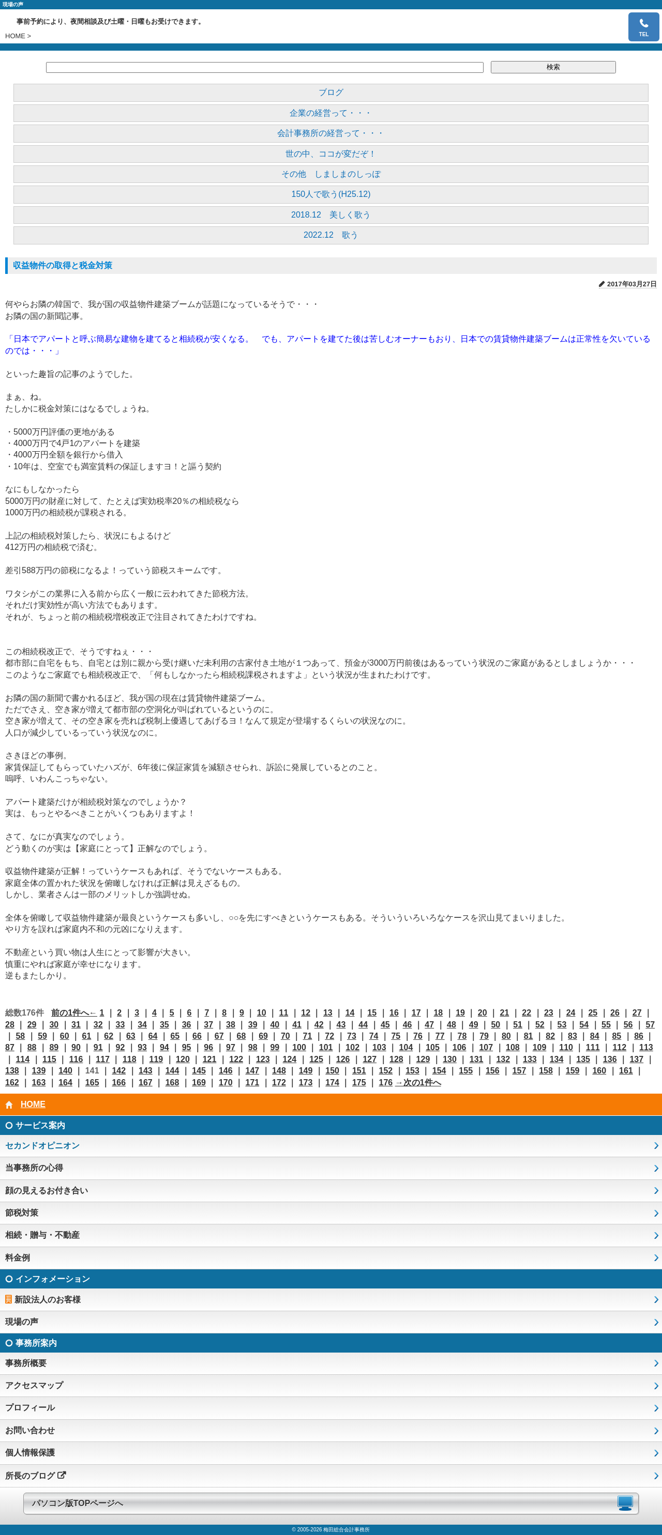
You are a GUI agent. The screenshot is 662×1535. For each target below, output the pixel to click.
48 (451, 1024)
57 (650, 1024)
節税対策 (21, 1212)
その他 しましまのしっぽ (331, 174)
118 (130, 1059)
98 (253, 1047)
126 (343, 1059)
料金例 (17, 1257)
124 (290, 1059)
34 (142, 1024)
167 (146, 1082)
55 (606, 1024)
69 (263, 1036)
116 (76, 1059)
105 (433, 1047)
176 (386, 1082)
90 (76, 1047)
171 (252, 1082)
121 (210, 1059)
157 (519, 1070)
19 (460, 1012)
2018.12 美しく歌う (331, 214)
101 (326, 1047)
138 (12, 1070)
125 (316, 1059)
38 (230, 1024)
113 (646, 1047)
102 (352, 1047)
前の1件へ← (74, 1012)
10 (261, 1012)
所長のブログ (30, 1475)
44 (363, 1024)
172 (279, 1082)
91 (98, 1047)
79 (484, 1036)
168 (172, 1082)
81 (528, 1036)
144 (172, 1070)
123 (263, 1059)
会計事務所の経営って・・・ (331, 133)
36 (186, 1024)
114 (22, 1059)
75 (395, 1036)
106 (460, 1047)
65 (174, 1036)
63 (131, 1036)
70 (285, 1036)
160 (599, 1070)
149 (306, 1070)
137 (636, 1059)
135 (583, 1059)
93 (142, 1047)
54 (584, 1024)
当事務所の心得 (34, 1167)
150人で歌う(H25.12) (331, 194)
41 (297, 1024)
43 (341, 1024)
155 (466, 1070)
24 (571, 1012)
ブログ (331, 92)
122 (236, 1059)
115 (49, 1059)
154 (439, 1070)
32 (98, 1024)
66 (197, 1036)
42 (319, 1024)
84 (594, 1036)
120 (183, 1059)
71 (307, 1036)
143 (146, 1070)
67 (219, 1036)
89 (53, 1047)
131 (477, 1059)
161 (626, 1070)
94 (164, 1047)
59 (42, 1036)
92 (120, 1047)
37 (208, 1024)
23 (548, 1012)
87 (9, 1047)
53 (562, 1024)
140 (65, 1070)
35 (164, 1024)
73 (351, 1036)
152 (386, 1070)
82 (550, 1036)
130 (450, 1059)
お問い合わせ (30, 1430)
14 (350, 1012)
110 (566, 1047)
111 (593, 1047)
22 (526, 1012)
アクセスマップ (34, 1385)
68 (241, 1036)
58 (20, 1036)
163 (39, 1082)
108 (513, 1047)
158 (546, 1070)
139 (39, 1070)
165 (92, 1082)
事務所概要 (26, 1363)
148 (279, 1070)
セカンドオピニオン (42, 1145)
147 (252, 1070)
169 (199, 1082)
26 (615, 1012)
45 (385, 1024)
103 (379, 1047)
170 (226, 1082)
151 (359, 1070)
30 (53, 1024)
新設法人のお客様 (47, 1299)
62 (108, 1036)
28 (9, 1024)
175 (359, 1082)
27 (637, 1012)
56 (628, 1024)
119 (156, 1059)
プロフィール (30, 1407)
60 (64, 1036)
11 (284, 1012)
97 (230, 1047)
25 (592, 1012)
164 (65, 1082)
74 (374, 1036)
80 (506, 1036)
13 (328, 1012)
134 (557, 1059)
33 (120, 1024)
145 (199, 1070)
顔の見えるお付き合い (46, 1190)
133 (530, 1059)
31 (76, 1024)
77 (440, 1036)
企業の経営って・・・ (331, 113)
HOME (15, 36)
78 (462, 1036)
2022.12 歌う (331, 235)
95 (186, 1047)
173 (306, 1082)
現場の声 (21, 1321)
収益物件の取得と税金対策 (62, 265)
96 (208, 1047)
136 (610, 1059)
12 (305, 1012)
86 (638, 1036)
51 (517, 1024)
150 (332, 1070)
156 (493, 1070)
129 (423, 1059)
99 (274, 1047)
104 (406, 1047)
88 (32, 1047)
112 (619, 1047)
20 (482, 1012)
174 (332, 1082)
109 (540, 1047)
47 (429, 1024)
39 (253, 1024)
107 (486, 1047)
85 (616, 1036)
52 (540, 1024)
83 (572, 1036)
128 (396, 1059)
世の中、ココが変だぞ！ (331, 153)
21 (504, 1012)
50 (495, 1024)
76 (418, 1036)
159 (573, 1070)
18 (438, 1012)
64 (153, 1036)
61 (87, 1036)
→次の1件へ (418, 1082)
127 (370, 1059)
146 (226, 1070)
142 (119, 1070)
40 (274, 1024)
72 (329, 1036)
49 (473, 1024)
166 (119, 1082)
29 (32, 1024)
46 (407, 1024)
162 (12, 1082)
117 (103, 1059)
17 (416, 1012)
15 (372, 1012)
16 (394, 1012)
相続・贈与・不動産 (42, 1235)
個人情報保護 (30, 1452)
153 (412, 1070)
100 (299, 1047)
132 (503, 1059)
